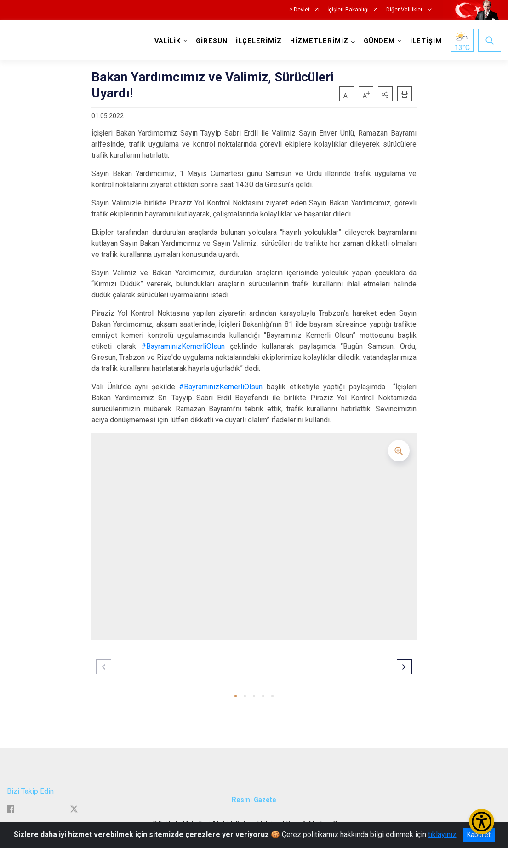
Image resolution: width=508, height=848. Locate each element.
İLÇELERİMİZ (259, 41)
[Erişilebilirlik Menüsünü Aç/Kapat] (481, 821)
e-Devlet (299, 10)
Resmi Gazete (254, 800)
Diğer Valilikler (405, 10)
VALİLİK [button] (167, 41)
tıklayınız (442, 834)
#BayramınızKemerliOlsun (183, 346)
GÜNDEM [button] (379, 41)
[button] (385, 93)
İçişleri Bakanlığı (348, 10)
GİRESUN (212, 41)
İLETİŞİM (426, 41)
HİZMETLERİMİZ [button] (319, 41)
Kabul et (479, 834)
